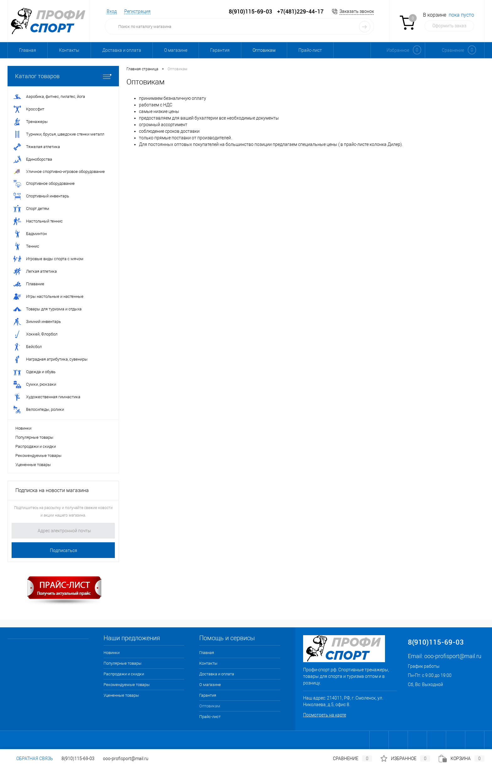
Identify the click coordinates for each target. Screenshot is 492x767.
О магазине (175, 50)
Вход (112, 11)
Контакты (69, 50)
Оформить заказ (449, 25)
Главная (27, 50)
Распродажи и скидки (35, 446)
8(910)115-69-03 (78, 758)
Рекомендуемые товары (38, 455)
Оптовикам (264, 50)
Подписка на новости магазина (52, 490)
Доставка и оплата (121, 50)
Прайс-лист (310, 50)
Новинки (23, 428)
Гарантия (220, 50)
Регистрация (137, 11)
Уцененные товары (33, 464)
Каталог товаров (63, 76)
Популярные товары (34, 437)
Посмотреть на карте (324, 714)
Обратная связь (30, 758)
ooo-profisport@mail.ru (452, 656)
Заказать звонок (357, 11)
